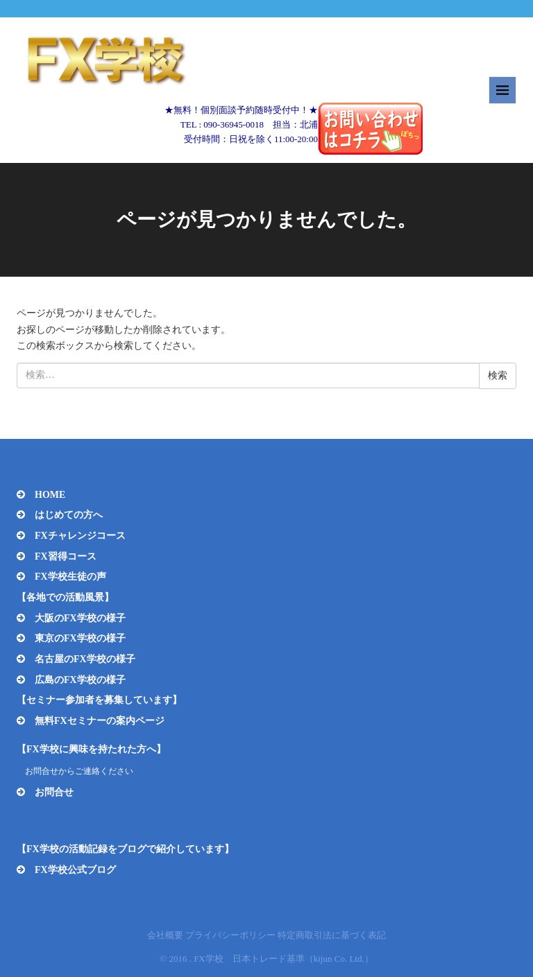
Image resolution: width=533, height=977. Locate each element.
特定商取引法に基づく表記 (332, 935)
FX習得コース (65, 556)
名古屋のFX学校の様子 (85, 659)
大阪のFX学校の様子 (80, 618)
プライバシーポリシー (230, 935)
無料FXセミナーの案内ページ (99, 721)
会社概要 (165, 935)
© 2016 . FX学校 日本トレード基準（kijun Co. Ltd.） (266, 958)
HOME (50, 495)
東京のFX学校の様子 (80, 638)
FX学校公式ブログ (75, 870)
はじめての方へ (69, 515)
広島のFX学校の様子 (80, 680)
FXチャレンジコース (80, 535)
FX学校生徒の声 (70, 576)
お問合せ (54, 792)
